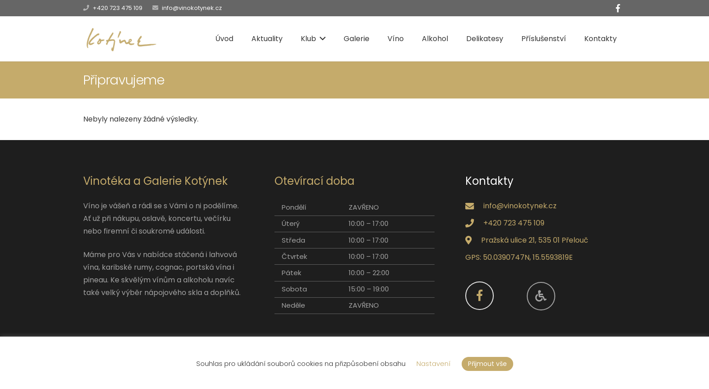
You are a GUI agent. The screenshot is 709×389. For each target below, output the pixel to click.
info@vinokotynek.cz (192, 8)
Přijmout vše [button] (487, 363)
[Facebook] (618, 8)
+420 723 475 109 (117, 8)
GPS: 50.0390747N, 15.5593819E (519, 257)
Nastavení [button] (433, 363)
